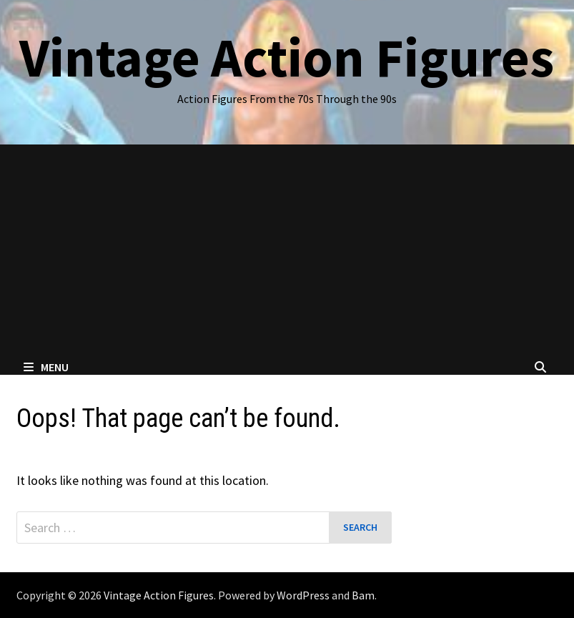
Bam (363, 595)
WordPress (303, 595)
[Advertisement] (287, 252)
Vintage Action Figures (286, 57)
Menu (46, 367)
